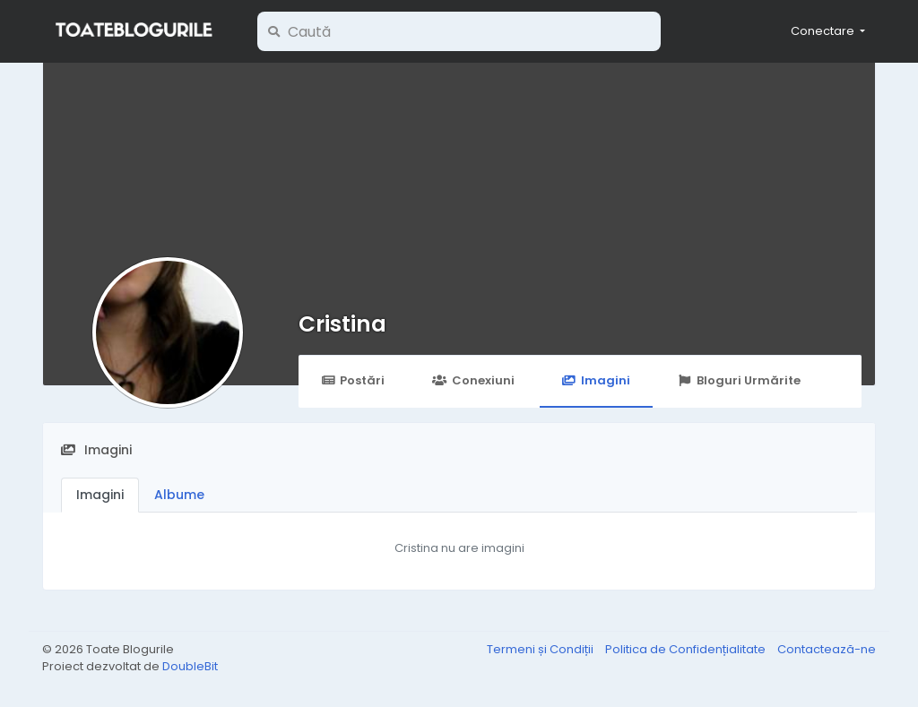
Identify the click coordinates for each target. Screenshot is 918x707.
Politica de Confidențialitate (686, 649)
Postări (353, 380)
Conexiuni (473, 380)
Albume (179, 495)
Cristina (342, 324)
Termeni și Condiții (541, 649)
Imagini (596, 380)
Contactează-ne (826, 649)
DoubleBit (190, 666)
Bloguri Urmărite (739, 380)
